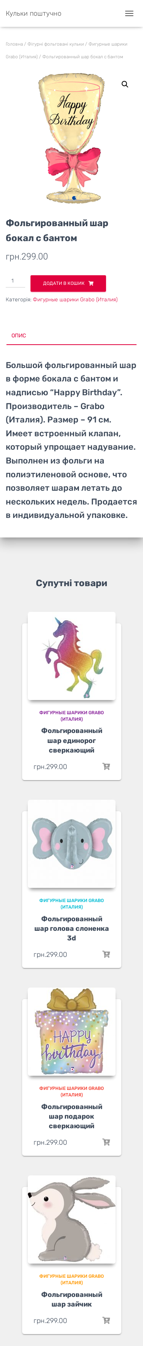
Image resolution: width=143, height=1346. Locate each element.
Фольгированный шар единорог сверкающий (71, 740)
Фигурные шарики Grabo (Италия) (75, 299)
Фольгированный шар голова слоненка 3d (71, 928)
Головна (14, 44)
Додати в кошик (64, 283)
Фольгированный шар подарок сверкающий (71, 1116)
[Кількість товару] (15, 281)
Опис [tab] (18, 335)
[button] (125, 84)
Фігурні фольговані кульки (55, 44)
